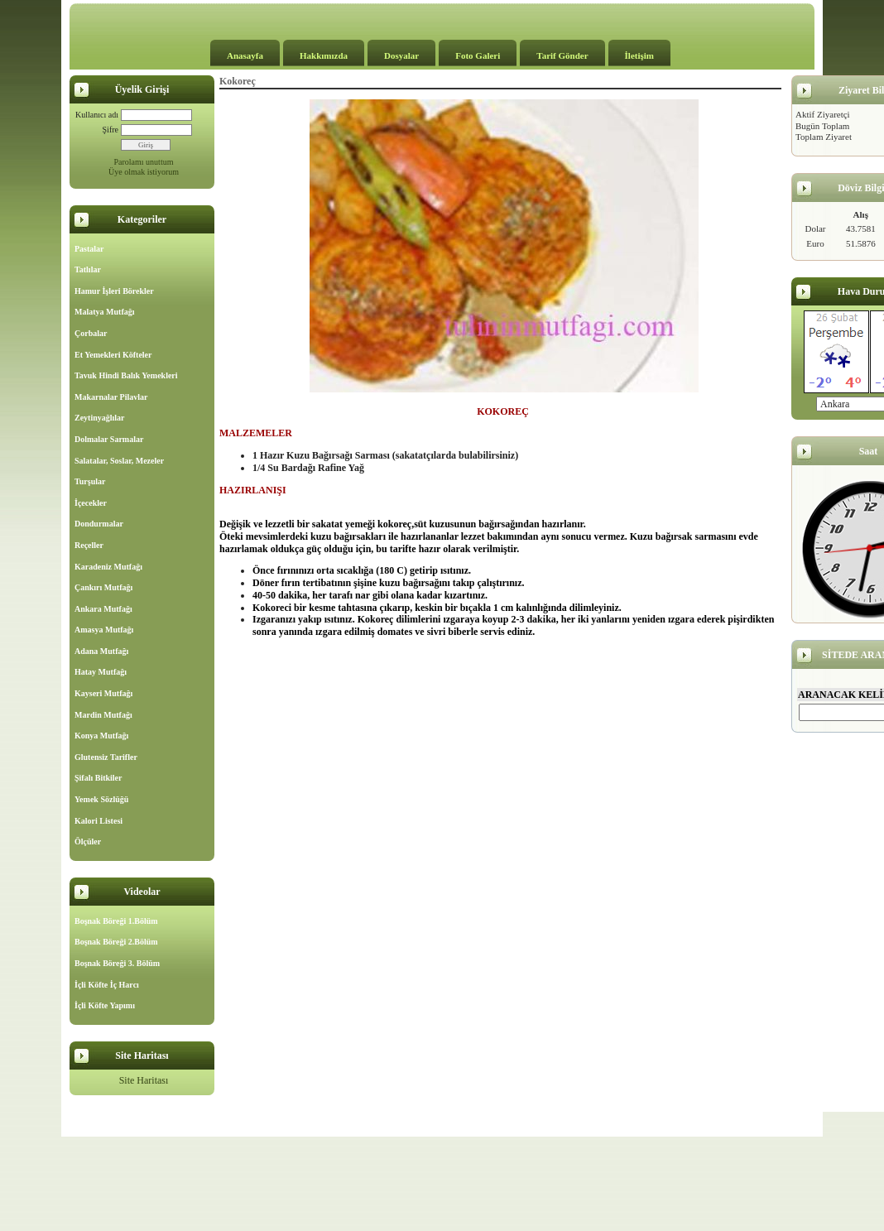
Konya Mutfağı (101, 735)
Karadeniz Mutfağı (108, 566)
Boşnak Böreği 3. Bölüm (117, 963)
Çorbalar (90, 333)
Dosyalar (401, 55)
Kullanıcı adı (96, 114)
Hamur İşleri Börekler (114, 291)
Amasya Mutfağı (103, 629)
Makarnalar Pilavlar (110, 397)
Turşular (89, 481)
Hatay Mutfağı (100, 671)
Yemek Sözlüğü (101, 799)
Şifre (110, 129)
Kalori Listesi (98, 820)
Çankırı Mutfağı (103, 587)
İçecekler (90, 502)
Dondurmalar (98, 523)
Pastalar (89, 248)
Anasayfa (245, 55)
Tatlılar (87, 269)
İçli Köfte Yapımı (104, 1005)
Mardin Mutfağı (103, 714)
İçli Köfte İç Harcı (106, 984)
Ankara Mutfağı (103, 608)
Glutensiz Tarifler (105, 757)
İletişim (639, 55)
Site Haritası (144, 1080)
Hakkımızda (324, 55)
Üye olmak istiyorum (143, 171)
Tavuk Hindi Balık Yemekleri (126, 375)
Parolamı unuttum (144, 161)
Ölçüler (87, 841)
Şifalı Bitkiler (98, 777)
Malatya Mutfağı (104, 311)
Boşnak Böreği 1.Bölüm (116, 921)
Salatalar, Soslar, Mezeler (119, 460)
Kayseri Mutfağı (103, 693)
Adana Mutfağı (101, 651)
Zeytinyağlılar (99, 417)
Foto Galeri (477, 55)
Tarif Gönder (562, 55)
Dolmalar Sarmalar (108, 439)
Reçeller (88, 545)
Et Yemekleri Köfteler (112, 354)
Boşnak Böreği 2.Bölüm (116, 941)
